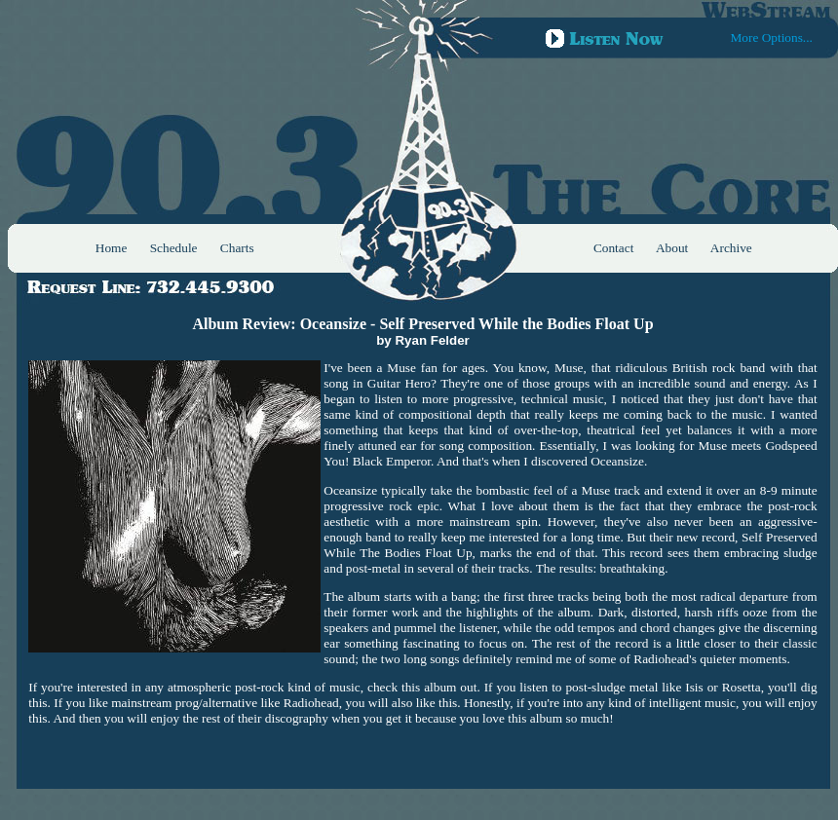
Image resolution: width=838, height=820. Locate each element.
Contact (613, 248)
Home (111, 248)
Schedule (174, 248)
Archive (731, 248)
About (672, 248)
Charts (237, 248)
